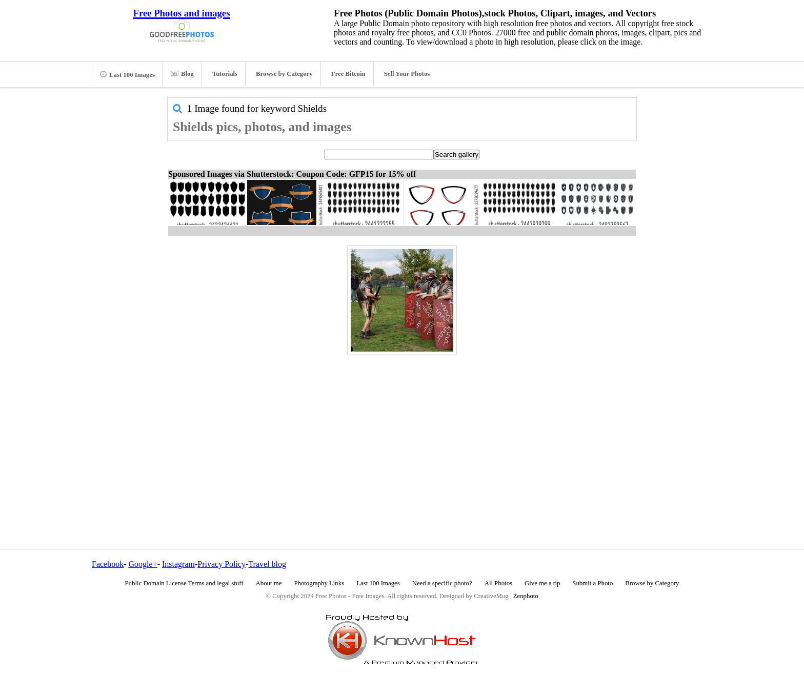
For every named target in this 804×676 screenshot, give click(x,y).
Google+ (143, 564)
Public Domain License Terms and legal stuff (184, 583)
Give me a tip (542, 583)
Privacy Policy (221, 564)
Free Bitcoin (348, 73)
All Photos (498, 583)
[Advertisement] (402, 430)
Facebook (108, 564)
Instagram (178, 564)
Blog (182, 73)
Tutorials (224, 73)
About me (269, 583)
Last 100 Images (127, 74)
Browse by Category (284, 73)
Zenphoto (525, 596)
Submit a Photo (592, 583)
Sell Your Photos (407, 73)
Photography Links (319, 583)
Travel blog (267, 564)
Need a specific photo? (442, 583)
